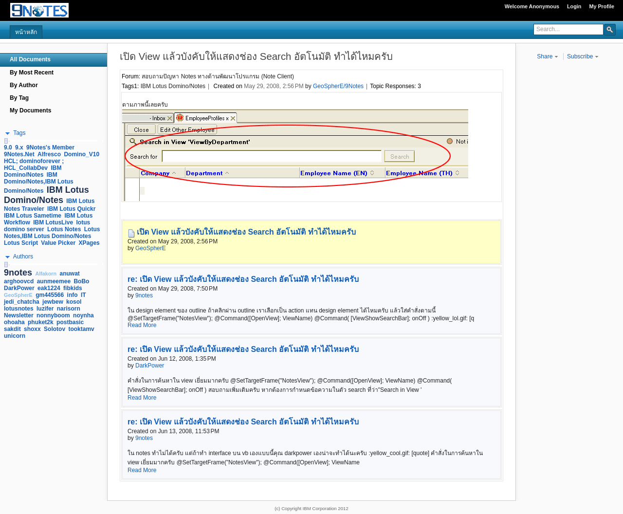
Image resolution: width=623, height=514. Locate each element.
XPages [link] (88, 242)
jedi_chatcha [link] (21, 301)
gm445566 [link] (50, 295)
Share (547, 56)
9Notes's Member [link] (50, 147)
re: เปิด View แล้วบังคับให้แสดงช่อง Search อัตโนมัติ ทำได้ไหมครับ (243, 279)
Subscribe (583, 56)
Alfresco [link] (49, 154)
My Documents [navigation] (30, 110)
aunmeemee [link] (54, 281)
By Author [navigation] (24, 85)
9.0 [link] (8, 147)
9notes (144, 295)
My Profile (601, 6)
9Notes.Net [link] (19, 154)
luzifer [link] (45, 308)
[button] (610, 29)
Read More (142, 325)
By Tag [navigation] (19, 97)
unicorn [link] (14, 335)
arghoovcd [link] (19, 281)
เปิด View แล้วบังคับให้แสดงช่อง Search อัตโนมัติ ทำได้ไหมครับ (246, 232)
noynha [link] (83, 315)
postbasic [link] (70, 322)
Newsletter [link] (19, 315)
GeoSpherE (150, 248)
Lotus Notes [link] (64, 229)
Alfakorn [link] (45, 273)
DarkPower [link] (19, 288)
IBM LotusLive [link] (53, 222)
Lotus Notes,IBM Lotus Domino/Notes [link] (52, 232)
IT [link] (83, 295)
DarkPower (149, 365)
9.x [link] (19, 147)
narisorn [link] (68, 308)
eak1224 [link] (48, 288)
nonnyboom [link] (53, 315)
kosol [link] (73, 301)
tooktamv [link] (81, 329)
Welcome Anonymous (532, 6)
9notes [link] (18, 272)
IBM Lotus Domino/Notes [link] (46, 195)
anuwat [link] (70, 273)
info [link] (72, 295)
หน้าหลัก (26, 32)
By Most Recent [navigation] (32, 72)
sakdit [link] (12, 329)
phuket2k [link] (41, 322)
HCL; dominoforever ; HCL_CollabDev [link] (34, 164)
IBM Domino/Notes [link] (32, 171)
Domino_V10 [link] (81, 154)
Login (574, 6)
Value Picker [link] (58, 242)
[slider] (5, 141)
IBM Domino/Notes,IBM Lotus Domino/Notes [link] (38, 182)
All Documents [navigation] (30, 59)
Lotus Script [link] (21, 242)
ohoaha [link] (14, 322)
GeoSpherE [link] (18, 295)
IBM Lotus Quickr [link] (71, 208)
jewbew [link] (52, 301)
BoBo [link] (81, 281)
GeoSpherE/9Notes (338, 86)
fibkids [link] (72, 288)
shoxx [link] (32, 329)
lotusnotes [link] (19, 308)
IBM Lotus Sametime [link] (32, 215)
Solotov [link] (54, 329)
